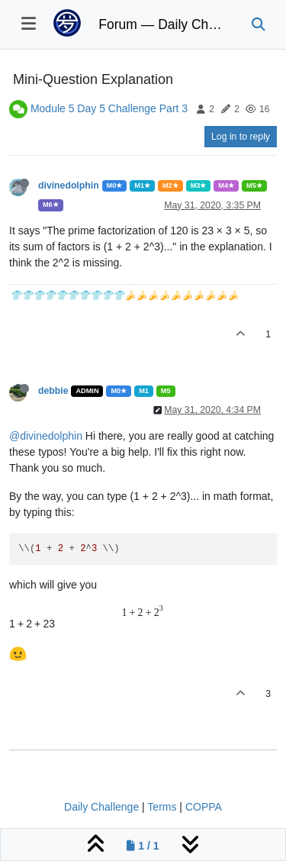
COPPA (203, 807)
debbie (53, 390)
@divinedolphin (45, 436)
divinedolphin (68, 185)
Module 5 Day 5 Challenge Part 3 (109, 108)
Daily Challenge (101, 807)
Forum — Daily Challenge (163, 24)
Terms (161, 807)
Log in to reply (240, 136)
